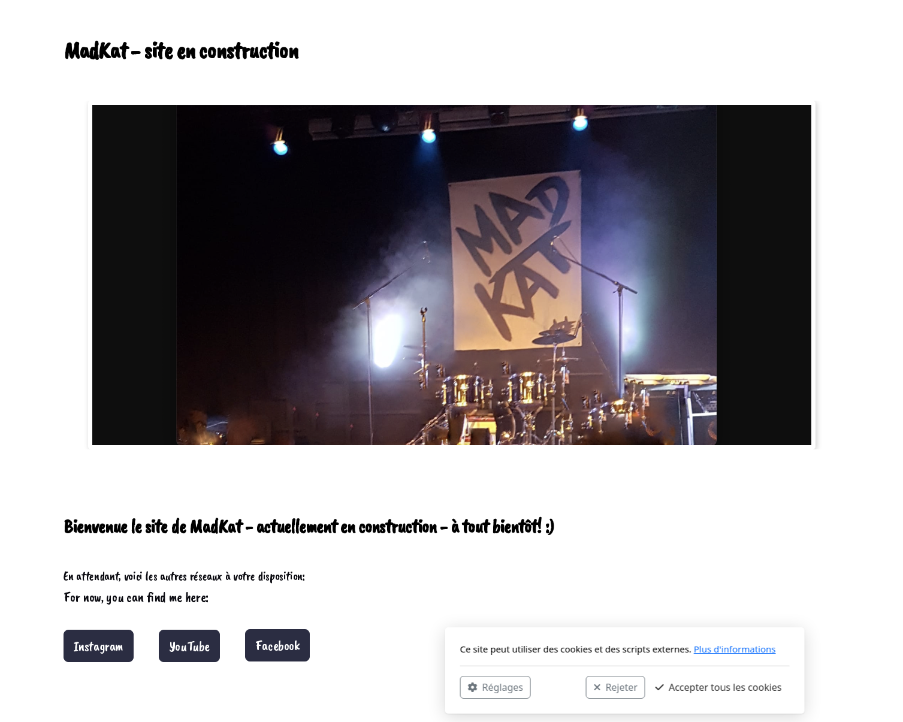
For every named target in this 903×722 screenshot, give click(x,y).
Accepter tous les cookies (545, 686)
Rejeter (442, 686)
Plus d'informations (562, 649)
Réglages (322, 686)
